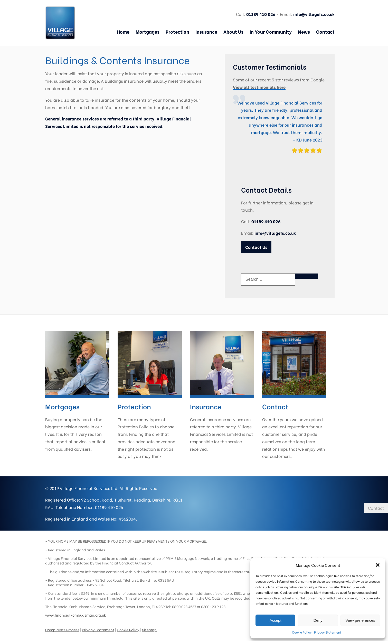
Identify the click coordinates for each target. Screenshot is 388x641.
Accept (275, 620)
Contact (325, 31)
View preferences (360, 620)
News (304, 31)
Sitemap (149, 626)
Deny (317, 620)
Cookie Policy (301, 632)
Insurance (206, 31)
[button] (377, 565)
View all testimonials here (259, 87)
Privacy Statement (327, 632)
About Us (233, 31)
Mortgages (147, 31)
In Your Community (271, 31)
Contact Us (256, 247)
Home (123, 31)
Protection (177, 31)
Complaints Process (62, 626)
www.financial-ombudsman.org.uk (75, 612)
